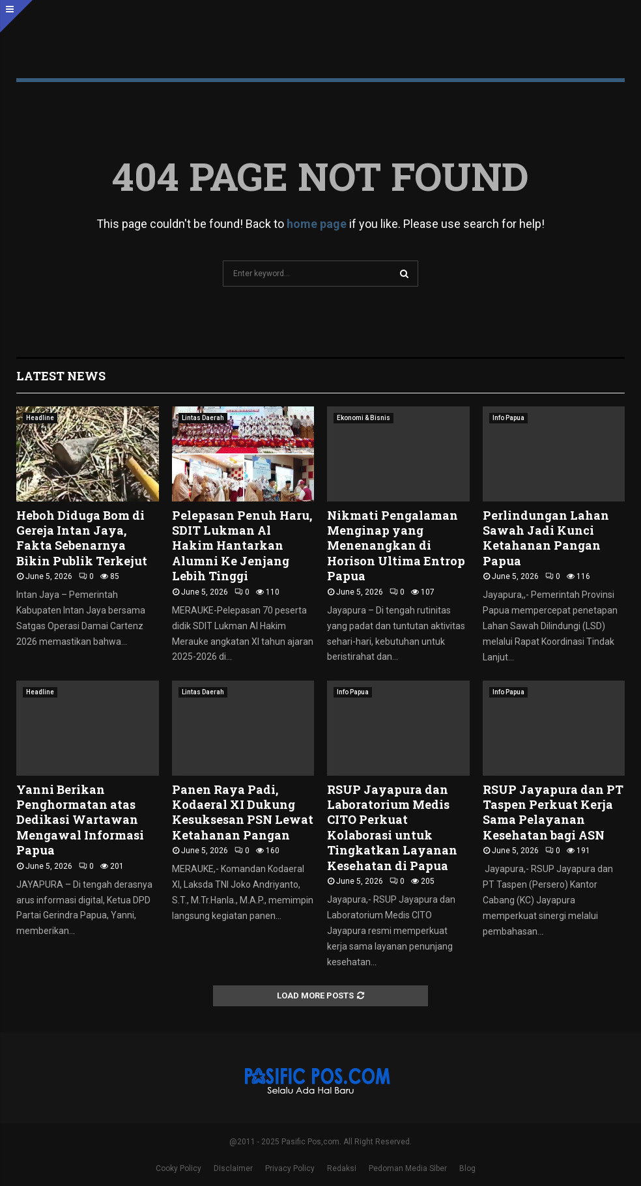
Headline (40, 417)
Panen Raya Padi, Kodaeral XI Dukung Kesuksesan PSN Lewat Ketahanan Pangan (242, 812)
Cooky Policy (178, 1168)
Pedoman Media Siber (408, 1168)
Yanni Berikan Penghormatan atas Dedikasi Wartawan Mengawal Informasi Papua (80, 820)
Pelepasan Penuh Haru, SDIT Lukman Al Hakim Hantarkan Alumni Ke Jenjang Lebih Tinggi (242, 545)
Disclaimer (233, 1168)
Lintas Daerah (203, 417)
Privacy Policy (290, 1168)
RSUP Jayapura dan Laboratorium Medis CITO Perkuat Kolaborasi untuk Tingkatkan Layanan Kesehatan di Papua (392, 827)
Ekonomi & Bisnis (363, 417)
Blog (467, 1168)
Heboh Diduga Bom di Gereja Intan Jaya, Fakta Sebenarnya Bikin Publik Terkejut (81, 538)
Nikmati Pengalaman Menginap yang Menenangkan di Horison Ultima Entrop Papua (396, 545)
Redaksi (341, 1168)
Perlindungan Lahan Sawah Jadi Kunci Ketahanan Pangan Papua (546, 538)
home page (317, 224)
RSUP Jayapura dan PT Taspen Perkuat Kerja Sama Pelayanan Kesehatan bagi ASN (553, 812)
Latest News (61, 376)
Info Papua (508, 417)
